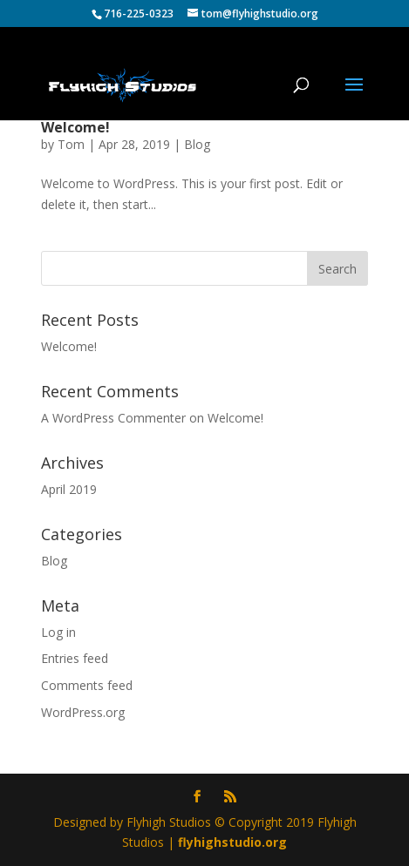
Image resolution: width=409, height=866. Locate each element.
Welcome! (75, 127)
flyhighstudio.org (232, 842)
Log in (58, 632)
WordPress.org (83, 712)
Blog (197, 144)
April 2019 (69, 489)
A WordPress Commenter (113, 417)
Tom (71, 144)
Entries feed (74, 658)
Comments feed (87, 685)
